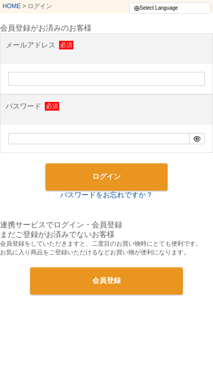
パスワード (32, 106)
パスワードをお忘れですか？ (106, 195)
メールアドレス (39, 45)
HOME (12, 6)
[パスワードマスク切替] (196, 139)
